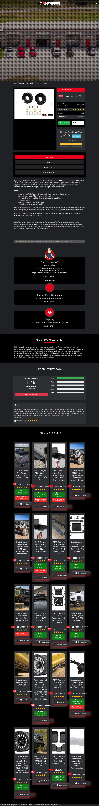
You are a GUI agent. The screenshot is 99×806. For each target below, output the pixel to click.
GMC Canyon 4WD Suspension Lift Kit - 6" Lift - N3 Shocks (77, 547)
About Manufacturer (49, 172)
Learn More (76, 136)
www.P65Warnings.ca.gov (63, 241)
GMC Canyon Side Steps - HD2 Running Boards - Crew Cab (40, 475)
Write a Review (31, 394)
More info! (80, 105)
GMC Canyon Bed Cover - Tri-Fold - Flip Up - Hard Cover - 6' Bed (40, 547)
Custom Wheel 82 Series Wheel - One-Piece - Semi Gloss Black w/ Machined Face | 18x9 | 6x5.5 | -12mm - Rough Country (40, 689)
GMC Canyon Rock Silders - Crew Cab (22, 682)
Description (49, 157)
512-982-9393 (63, 213)
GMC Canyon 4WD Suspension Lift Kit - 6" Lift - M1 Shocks (58, 618)
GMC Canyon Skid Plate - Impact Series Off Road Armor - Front (77, 475)
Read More (49, 302)
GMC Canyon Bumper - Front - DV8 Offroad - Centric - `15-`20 (40, 761)
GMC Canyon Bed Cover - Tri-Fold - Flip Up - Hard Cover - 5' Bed (58, 475)
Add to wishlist (77, 123)
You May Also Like (49, 167)
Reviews (49, 162)
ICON (82, 113)
